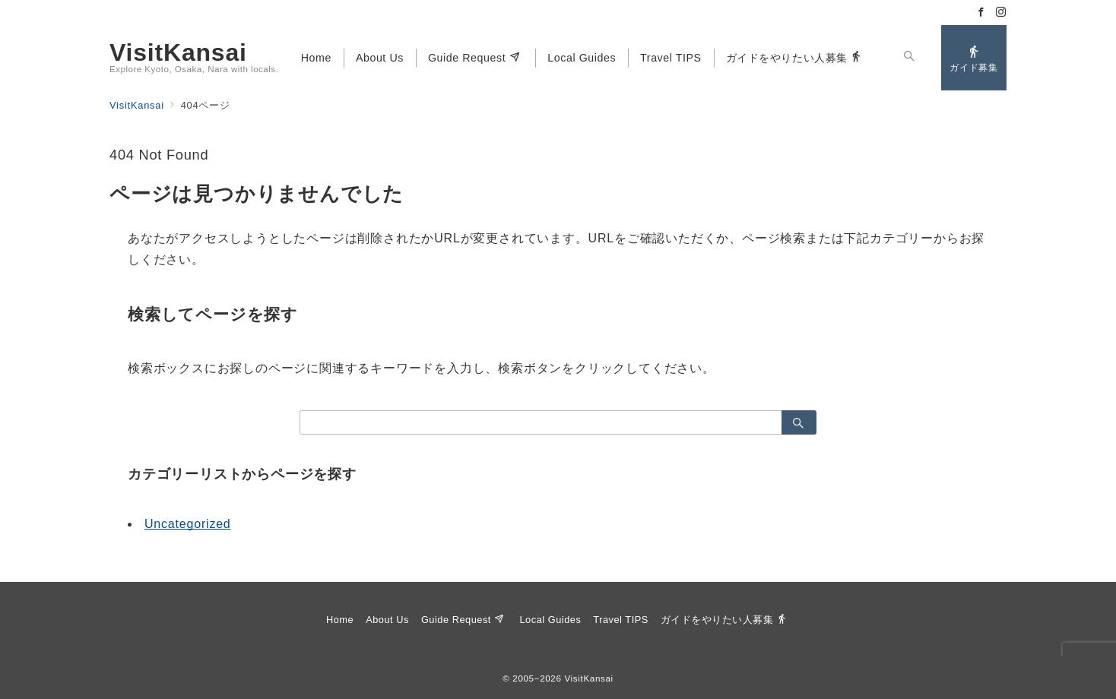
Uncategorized (187, 523)
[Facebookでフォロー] (981, 12)
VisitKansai (178, 52)
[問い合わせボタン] (974, 57)
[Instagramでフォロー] (1001, 12)
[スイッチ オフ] (909, 58)
